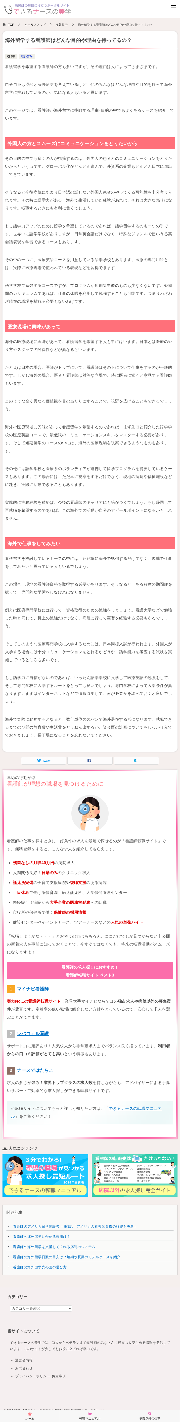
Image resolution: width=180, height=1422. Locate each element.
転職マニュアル (89, 1415)
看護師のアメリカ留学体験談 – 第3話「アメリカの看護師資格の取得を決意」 (75, 1226)
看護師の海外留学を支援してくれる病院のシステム (54, 1247)
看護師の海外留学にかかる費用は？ (41, 1237)
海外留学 (27, 56)
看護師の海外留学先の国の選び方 (40, 1267)
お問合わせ (24, 1368)
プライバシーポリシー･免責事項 (40, 1376)
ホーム (29, 1415)
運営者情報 (24, 1360)
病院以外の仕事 (150, 1415)
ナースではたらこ (35, 1070)
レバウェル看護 (33, 1033)
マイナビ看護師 (33, 988)
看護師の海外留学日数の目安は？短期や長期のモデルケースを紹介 (66, 1257)
